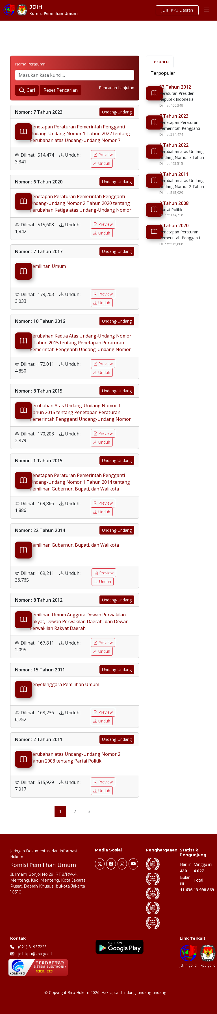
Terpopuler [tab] (163, 73)
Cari (27, 90)
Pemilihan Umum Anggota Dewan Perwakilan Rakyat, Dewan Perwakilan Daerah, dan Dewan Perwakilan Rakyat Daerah (79, 621)
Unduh (101, 163)
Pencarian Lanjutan (116, 87)
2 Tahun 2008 (173, 203)
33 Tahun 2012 (175, 87)
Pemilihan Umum (48, 266)
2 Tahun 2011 (173, 174)
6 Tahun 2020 (173, 225)
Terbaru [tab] (160, 61)
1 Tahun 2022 (173, 145)
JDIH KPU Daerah (177, 10)
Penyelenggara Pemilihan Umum (64, 684)
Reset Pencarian (61, 90)
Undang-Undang (117, 112)
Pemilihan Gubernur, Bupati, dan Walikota (74, 545)
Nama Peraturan (30, 64)
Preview (103, 154)
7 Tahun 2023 (173, 116)
